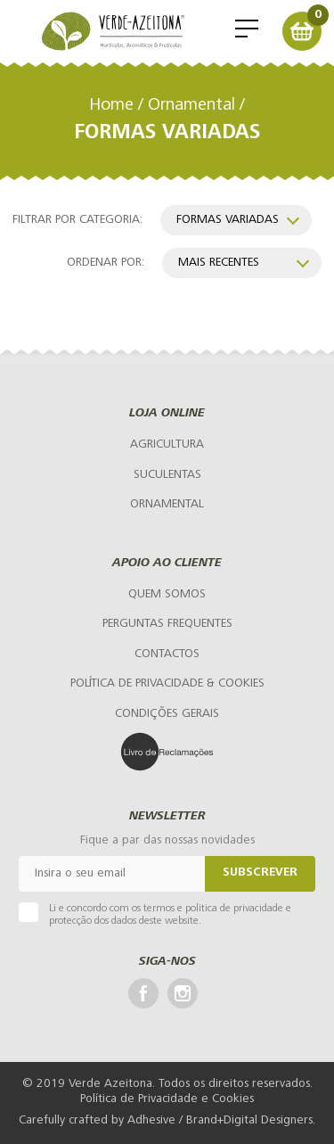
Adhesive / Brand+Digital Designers (220, 1120)
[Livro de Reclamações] (167, 751)
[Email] (112, 874)
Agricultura (167, 444)
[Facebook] (143, 993)
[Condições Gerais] (167, 715)
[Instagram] (182, 993)
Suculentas (167, 475)
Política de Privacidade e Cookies (167, 1099)
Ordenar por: (105, 262)
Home (111, 105)
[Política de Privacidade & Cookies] (167, 685)
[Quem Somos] (167, 595)
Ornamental (191, 105)
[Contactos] (167, 654)
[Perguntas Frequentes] (167, 625)
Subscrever (260, 873)
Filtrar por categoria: (77, 220)
